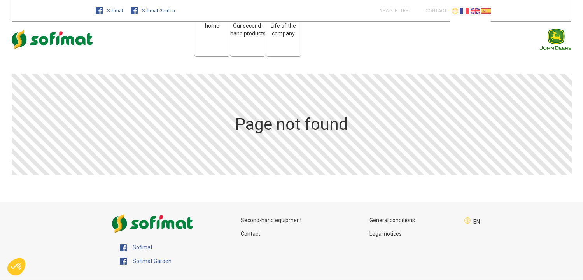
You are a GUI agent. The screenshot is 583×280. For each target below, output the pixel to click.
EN (476, 222)
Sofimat (110, 11)
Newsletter (393, 11)
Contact (250, 234)
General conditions (392, 220)
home (212, 26)
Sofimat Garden (153, 11)
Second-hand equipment (271, 220)
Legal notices (385, 234)
